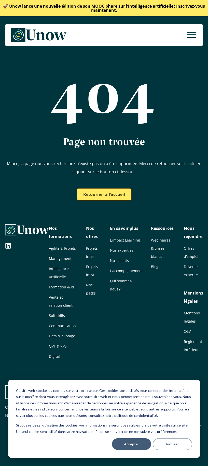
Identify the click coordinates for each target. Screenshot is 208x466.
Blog (154, 266)
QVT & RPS (58, 346)
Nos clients (119, 260)
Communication (62, 325)
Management (60, 258)
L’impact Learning (125, 240)
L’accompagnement (126, 270)
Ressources (162, 228)
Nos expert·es (121, 250)
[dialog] (104, 419)
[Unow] (38, 35)
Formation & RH (62, 287)
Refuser (172, 444)
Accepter (131, 444)
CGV (187, 331)
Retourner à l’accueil (104, 194)
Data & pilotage (62, 336)
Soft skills (57, 315)
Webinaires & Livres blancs (160, 248)
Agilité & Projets (62, 248)
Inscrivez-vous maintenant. (104, 8)
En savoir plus (124, 228)
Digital (54, 356)
